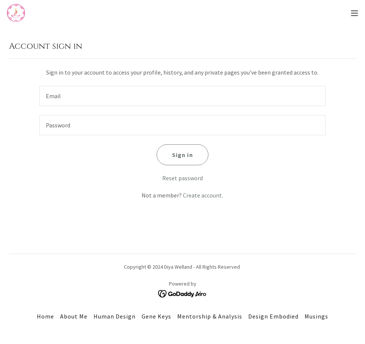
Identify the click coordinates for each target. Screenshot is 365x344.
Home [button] (45, 316)
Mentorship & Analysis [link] (209, 316)
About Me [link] (73, 316)
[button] (354, 13)
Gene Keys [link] (156, 316)
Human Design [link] (115, 316)
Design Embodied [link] (273, 316)
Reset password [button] (182, 178)
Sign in (182, 155)
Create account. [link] (203, 195)
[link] (16, 13)
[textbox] (182, 96)
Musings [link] (316, 316)
